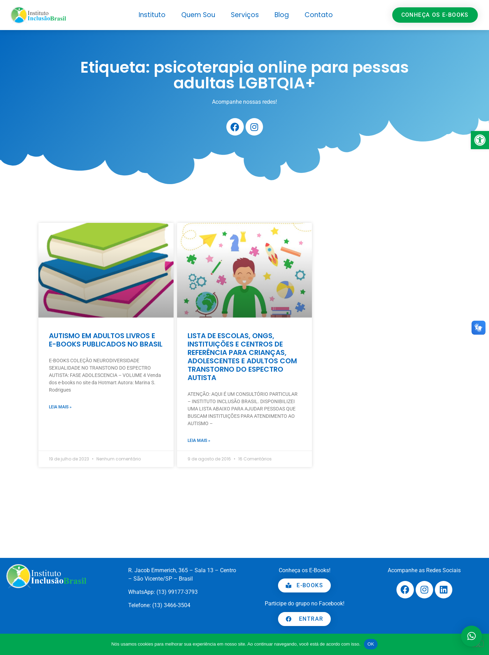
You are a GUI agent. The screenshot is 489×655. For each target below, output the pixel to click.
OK (370, 644)
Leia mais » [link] (60, 407)
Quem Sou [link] (198, 15)
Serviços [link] (245, 15)
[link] (480, 140)
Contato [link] (319, 15)
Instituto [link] (152, 15)
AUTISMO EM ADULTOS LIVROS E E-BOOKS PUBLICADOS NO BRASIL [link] (105, 340)
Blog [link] (282, 15)
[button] (471, 636)
